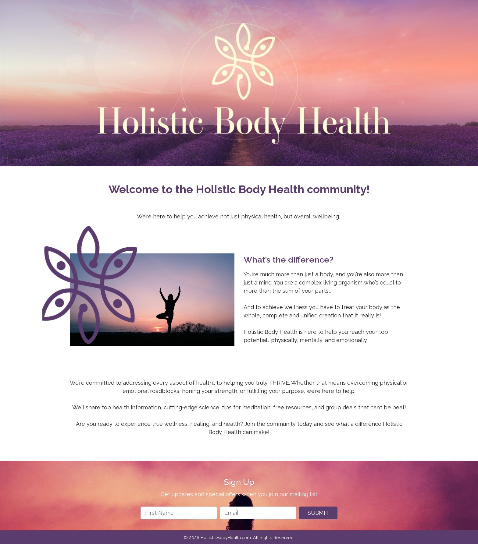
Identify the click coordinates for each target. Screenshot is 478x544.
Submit (318, 513)
